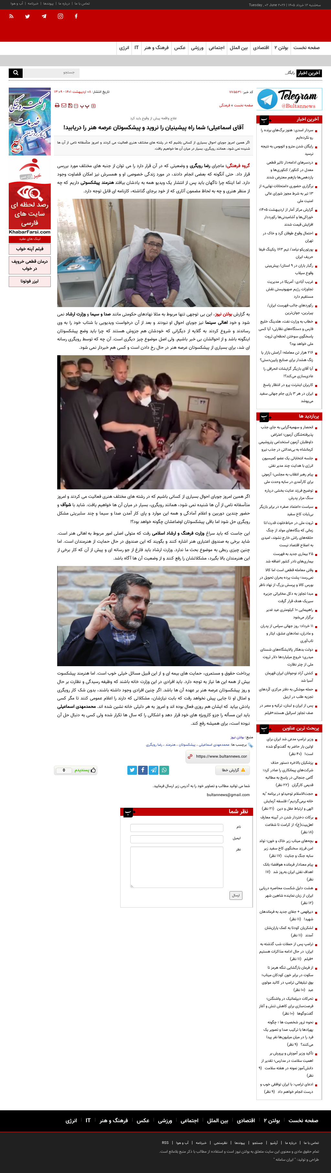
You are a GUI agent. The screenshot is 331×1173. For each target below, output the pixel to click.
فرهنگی (224, 105)
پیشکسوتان (187, 745)
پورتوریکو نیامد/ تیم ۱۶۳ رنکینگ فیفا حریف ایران (286, 253)
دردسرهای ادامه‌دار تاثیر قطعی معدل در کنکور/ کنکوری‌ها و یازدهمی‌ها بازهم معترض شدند (289, 170)
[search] (16, 73)
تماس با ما (82, 3)
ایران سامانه (285, 1160)
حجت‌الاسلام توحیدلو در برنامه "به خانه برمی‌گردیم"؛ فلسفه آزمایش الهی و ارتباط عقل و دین (287, 801)
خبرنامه (33, 3)
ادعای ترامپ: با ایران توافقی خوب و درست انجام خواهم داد (286, 1088)
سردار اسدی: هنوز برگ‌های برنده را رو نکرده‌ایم (287, 134)
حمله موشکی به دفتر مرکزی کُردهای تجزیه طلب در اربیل (286, 693)
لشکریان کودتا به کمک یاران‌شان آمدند (289, 931)
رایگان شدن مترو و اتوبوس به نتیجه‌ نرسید (287, 150)
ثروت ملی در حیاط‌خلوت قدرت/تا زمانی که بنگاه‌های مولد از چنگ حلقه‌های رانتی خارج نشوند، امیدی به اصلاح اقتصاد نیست (287, 534)
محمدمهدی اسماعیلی (214, 745)
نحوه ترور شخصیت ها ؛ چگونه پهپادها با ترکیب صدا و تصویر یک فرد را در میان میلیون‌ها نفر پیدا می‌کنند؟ (288, 1033)
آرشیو (274, 1143)
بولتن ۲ (281, 48)
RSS (165, 1143)
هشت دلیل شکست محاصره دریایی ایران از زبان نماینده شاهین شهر (286, 895)
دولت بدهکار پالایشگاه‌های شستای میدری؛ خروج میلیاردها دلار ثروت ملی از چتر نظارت (286, 657)
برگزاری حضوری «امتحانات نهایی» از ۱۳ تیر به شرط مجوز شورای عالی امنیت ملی (286, 193)
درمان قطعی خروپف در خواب (30, 265)
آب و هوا (17, 3)
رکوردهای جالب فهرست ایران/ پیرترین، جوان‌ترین (290, 309)
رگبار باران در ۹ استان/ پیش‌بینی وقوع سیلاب (289, 269)
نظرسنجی (220, 1143)
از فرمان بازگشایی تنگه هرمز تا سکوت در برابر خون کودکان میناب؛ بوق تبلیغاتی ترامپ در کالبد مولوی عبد (287, 979)
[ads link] (289, 99)
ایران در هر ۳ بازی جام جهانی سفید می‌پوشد (286, 397)
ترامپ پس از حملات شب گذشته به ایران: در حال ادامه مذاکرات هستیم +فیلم (286, 951)
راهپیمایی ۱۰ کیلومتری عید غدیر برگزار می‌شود (289, 613)
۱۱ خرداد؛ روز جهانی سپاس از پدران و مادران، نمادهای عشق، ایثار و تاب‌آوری (287, 633)
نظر (238, 849)
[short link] (222, 757)
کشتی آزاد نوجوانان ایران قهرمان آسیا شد (289, 677)
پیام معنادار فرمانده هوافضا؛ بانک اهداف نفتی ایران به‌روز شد (288, 872)
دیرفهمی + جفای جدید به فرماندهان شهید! (286, 915)
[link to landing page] (290, 26)
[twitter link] (132, 770)
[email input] (176, 839)
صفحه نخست (307, 48)
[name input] (176, 828)
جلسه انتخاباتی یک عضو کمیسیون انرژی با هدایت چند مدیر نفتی (287, 462)
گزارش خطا (233, 770)
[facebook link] (143, 770)
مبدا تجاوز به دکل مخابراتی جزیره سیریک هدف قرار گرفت (288, 597)
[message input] (176, 867)
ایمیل (237, 838)
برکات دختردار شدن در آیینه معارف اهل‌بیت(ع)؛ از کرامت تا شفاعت (287, 825)
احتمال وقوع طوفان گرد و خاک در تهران (288, 237)
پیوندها (48, 3)
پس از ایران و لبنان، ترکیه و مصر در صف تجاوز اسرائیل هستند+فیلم (286, 709)
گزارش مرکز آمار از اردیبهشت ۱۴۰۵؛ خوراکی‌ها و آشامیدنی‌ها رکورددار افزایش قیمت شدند (286, 217)
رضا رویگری (154, 745)
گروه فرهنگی (238, 166)
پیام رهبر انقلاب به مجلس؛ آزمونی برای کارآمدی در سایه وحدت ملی (287, 478)
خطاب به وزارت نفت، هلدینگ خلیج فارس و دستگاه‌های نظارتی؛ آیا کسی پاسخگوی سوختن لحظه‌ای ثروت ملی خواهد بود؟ (286, 333)
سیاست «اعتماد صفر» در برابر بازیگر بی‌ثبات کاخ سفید (286, 510)
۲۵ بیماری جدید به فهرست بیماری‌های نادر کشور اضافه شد (289, 557)
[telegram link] (153, 770)
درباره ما (64, 3)
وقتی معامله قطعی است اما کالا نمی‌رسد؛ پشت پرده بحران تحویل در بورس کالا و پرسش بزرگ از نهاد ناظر (286, 577)
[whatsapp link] (164, 770)
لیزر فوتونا (29, 281)
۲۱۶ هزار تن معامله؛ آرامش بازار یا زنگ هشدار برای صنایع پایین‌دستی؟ (286, 356)
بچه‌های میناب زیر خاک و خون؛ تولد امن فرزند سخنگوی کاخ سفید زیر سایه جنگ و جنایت (286, 848)
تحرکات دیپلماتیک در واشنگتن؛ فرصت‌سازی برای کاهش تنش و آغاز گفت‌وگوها (286, 1006)
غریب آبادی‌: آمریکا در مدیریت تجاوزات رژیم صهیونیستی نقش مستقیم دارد (289, 289)
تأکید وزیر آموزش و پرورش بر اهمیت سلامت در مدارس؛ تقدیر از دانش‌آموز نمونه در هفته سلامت (286, 1064)
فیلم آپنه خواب (29, 249)
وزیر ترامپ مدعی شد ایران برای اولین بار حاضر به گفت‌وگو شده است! (289, 746)
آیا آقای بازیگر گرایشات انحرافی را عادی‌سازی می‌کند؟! (288, 372)
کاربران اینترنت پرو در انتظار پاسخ (288, 385)
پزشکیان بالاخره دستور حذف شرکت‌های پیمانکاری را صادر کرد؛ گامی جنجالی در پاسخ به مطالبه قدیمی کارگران (288, 774)
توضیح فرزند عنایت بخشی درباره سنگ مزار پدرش (289, 494)
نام (239, 827)
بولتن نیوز (223, 314)
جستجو (257, 1143)
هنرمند (171, 745)
